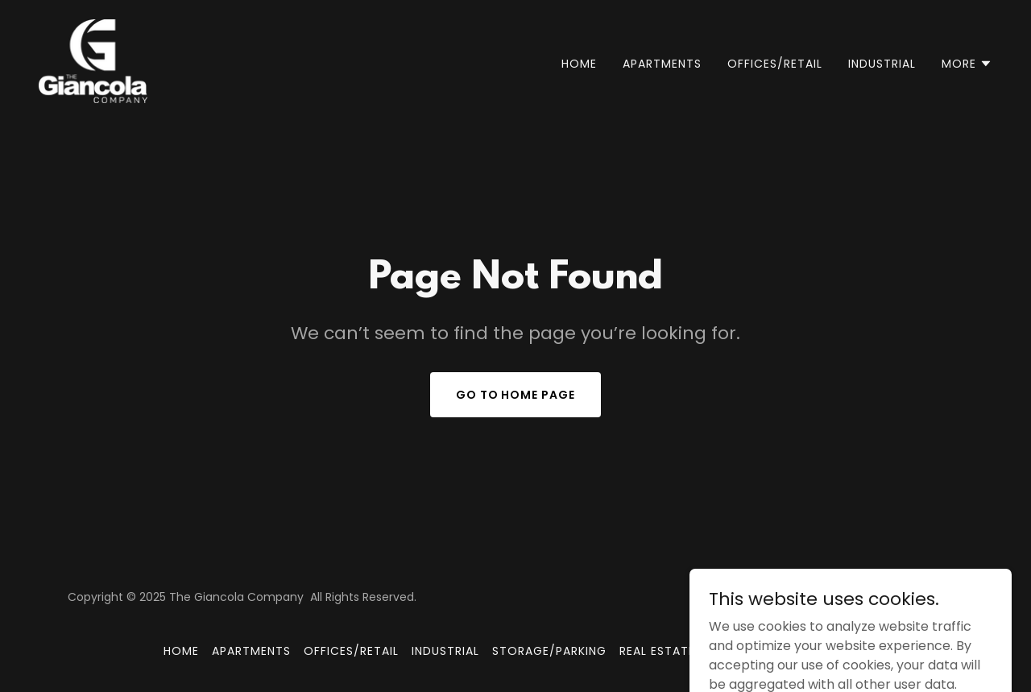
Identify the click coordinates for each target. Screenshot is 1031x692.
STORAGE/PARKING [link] (549, 651)
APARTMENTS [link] (662, 64)
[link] (93, 60)
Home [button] (181, 651)
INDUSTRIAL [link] (882, 64)
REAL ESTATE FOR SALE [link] (687, 651)
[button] (967, 63)
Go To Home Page (516, 395)
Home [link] (579, 64)
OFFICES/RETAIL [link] (774, 64)
